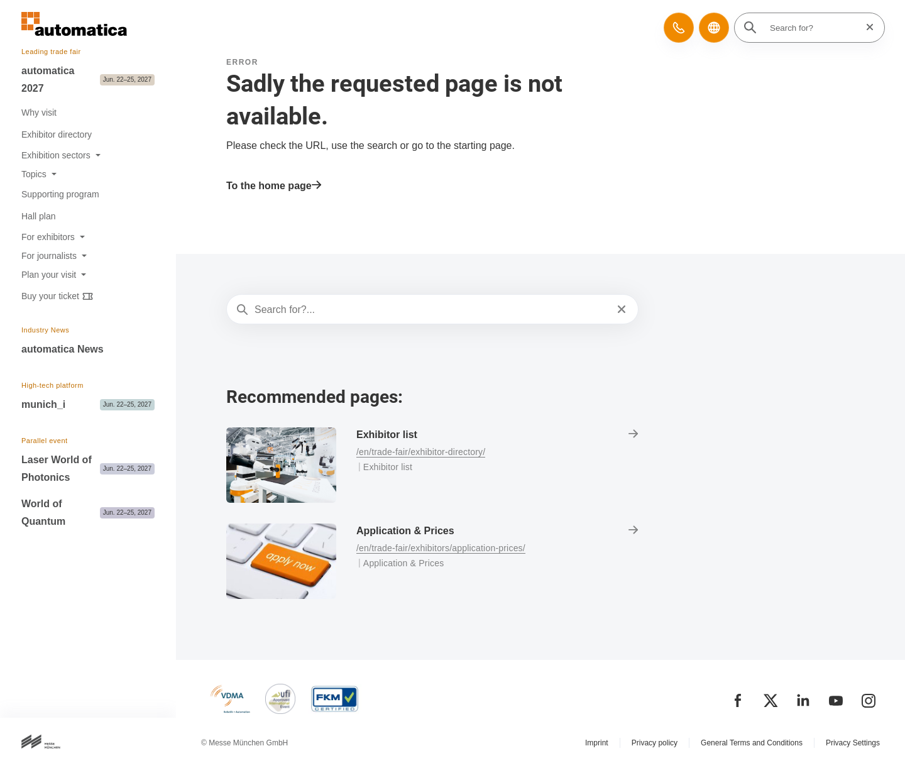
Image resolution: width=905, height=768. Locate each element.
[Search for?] (813, 27)
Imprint (596, 742)
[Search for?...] (431, 309)
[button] (679, 28)
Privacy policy (654, 742)
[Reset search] (866, 27)
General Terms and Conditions (752, 742)
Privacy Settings (853, 742)
